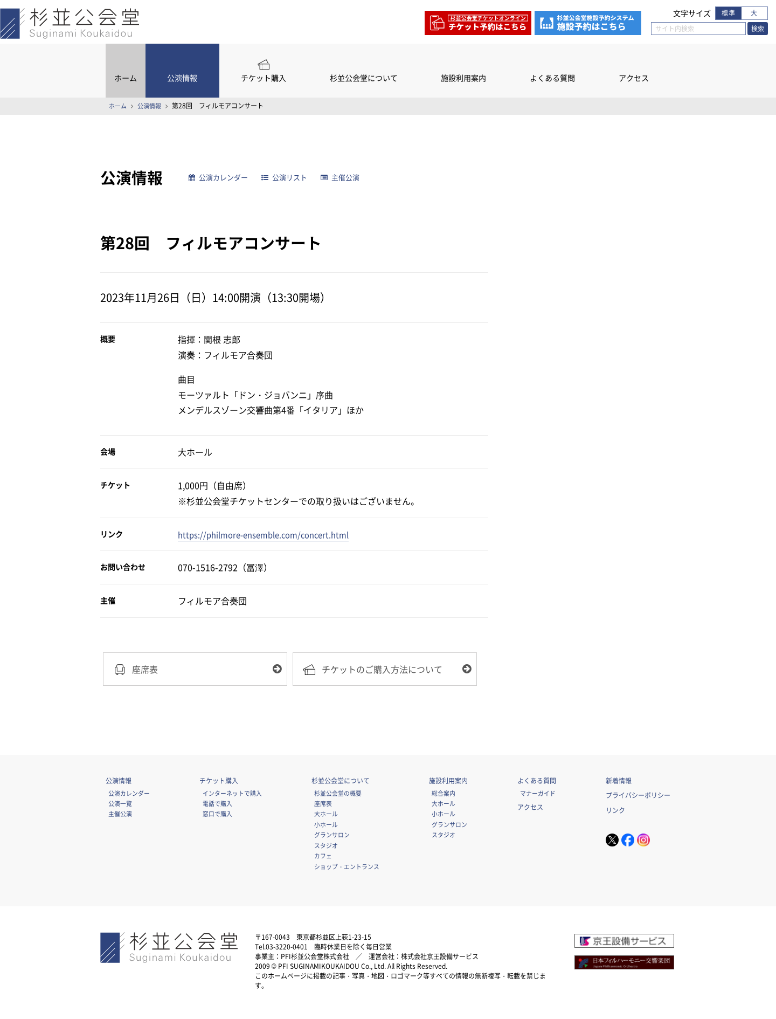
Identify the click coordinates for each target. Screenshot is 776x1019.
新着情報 (619, 783)
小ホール (326, 826)
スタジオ (326, 847)
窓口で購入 (217, 816)
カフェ (323, 858)
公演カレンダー (221, 177)
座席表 (323, 805)
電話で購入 (217, 805)
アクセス (634, 78)
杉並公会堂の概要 (338, 795)
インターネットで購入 (232, 795)
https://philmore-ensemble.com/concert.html (270, 534)
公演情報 (182, 78)
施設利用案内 (463, 78)
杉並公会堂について (364, 78)
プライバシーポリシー (638, 798)
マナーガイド (538, 795)
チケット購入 (263, 78)
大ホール (326, 816)
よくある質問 (552, 78)
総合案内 (443, 795)
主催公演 (351, 177)
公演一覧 (120, 805)
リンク (615, 812)
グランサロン (332, 837)
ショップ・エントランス (346, 868)
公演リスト (291, 177)
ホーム (125, 78)
